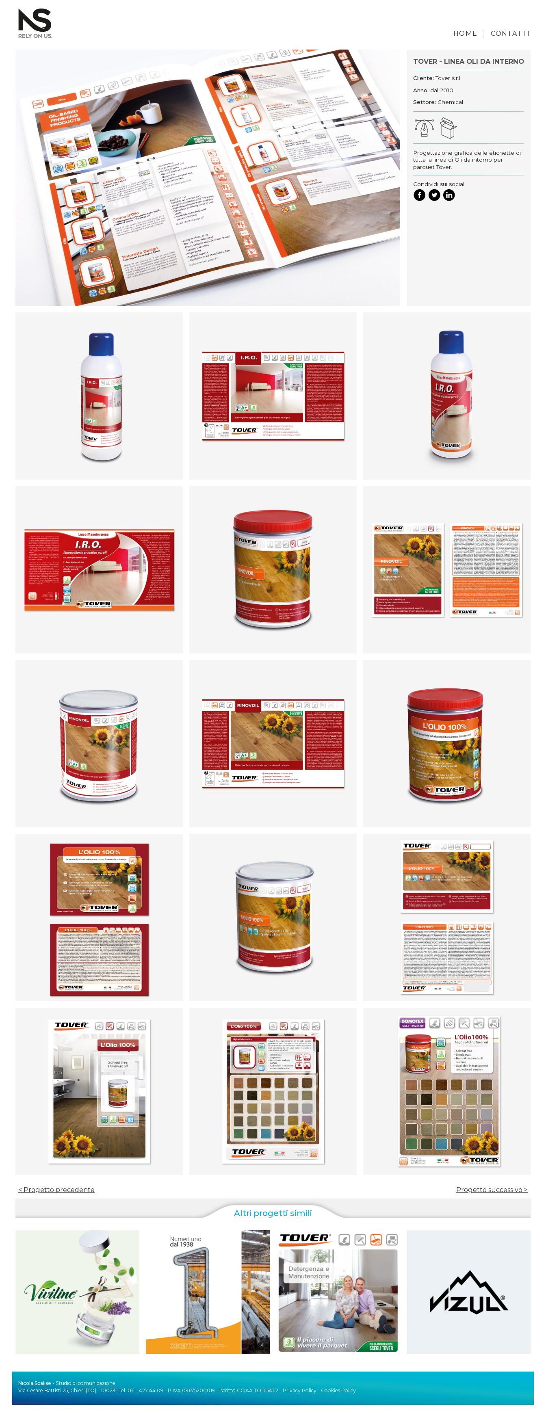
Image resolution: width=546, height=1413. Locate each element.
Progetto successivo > (492, 1190)
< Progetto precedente (56, 1190)
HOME (465, 33)
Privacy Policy (299, 1390)
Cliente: (423, 78)
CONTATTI (510, 33)
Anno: (421, 90)
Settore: (424, 102)
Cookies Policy (338, 1390)
